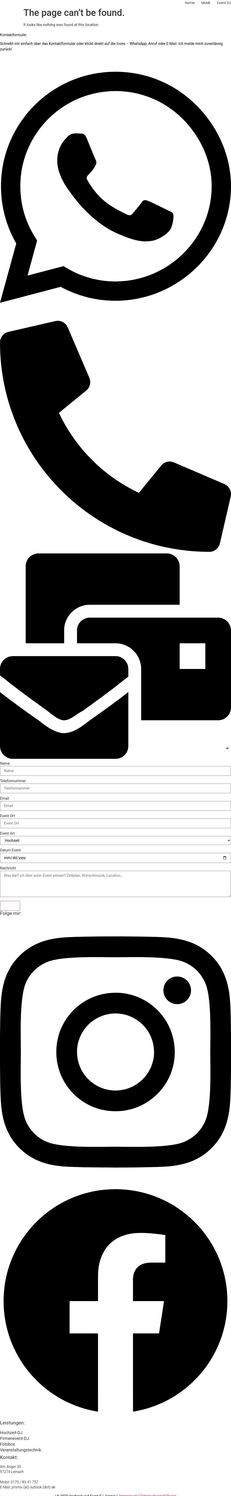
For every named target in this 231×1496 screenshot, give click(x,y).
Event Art (7, 833)
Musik (206, 2)
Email (4, 798)
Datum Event (10, 850)
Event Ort (7, 816)
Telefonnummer (13, 781)
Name (5, 763)
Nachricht (8, 868)
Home (190, 2)
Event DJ (224, 2)
